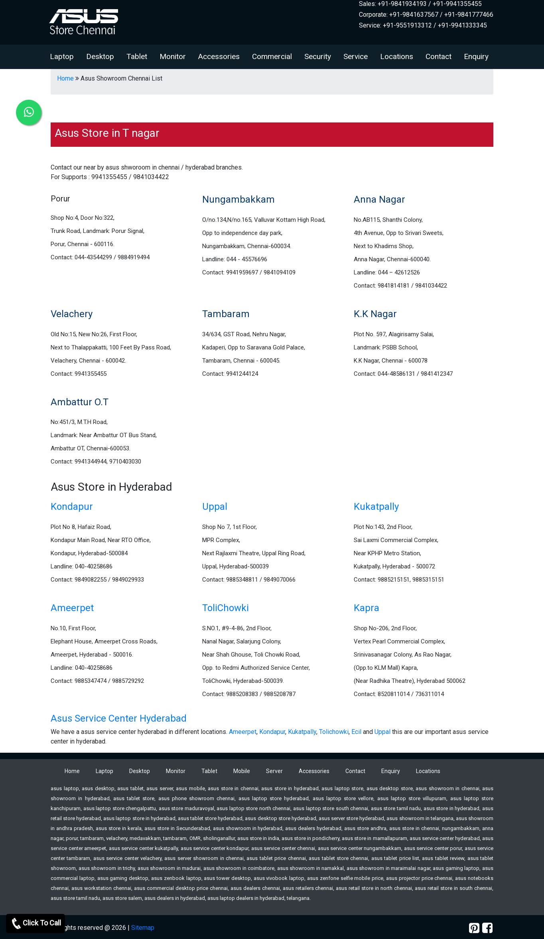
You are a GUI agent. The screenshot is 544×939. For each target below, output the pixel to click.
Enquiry (476, 56)
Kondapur (72, 506)
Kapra (366, 608)
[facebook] (487, 928)
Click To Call (35, 923)
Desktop (100, 56)
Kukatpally (376, 506)
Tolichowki (334, 732)
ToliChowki (225, 608)
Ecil (356, 732)
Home (65, 78)
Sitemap (142, 927)
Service (355, 56)
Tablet (136, 56)
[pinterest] (474, 928)
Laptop (62, 56)
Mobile (241, 771)
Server (274, 771)
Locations (396, 56)
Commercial (272, 56)
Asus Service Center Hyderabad (119, 718)
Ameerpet (72, 608)
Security (317, 56)
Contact (438, 56)
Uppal (214, 506)
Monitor (173, 56)
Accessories (219, 56)
